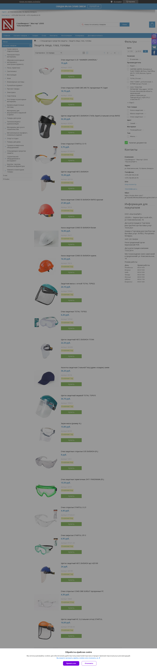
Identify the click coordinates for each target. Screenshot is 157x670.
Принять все (71, 663)
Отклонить (89, 663)
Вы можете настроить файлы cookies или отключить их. (78, 658)
